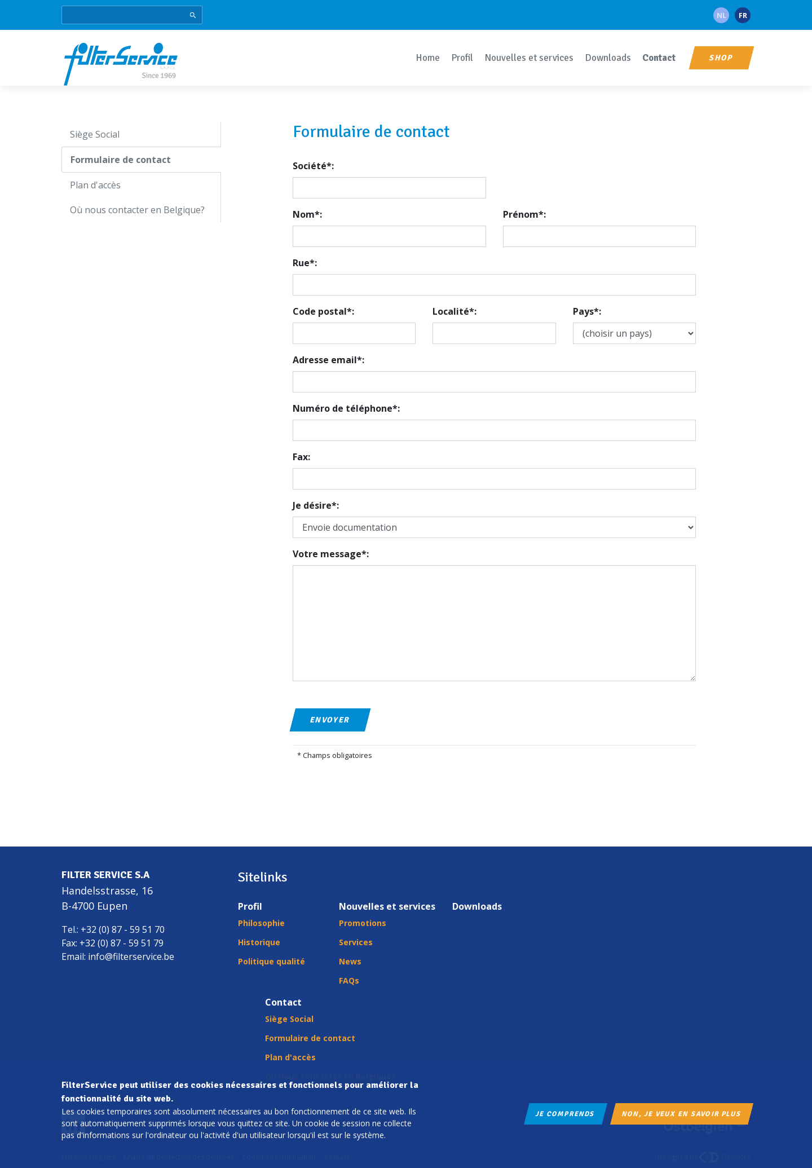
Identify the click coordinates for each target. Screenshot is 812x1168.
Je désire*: (316, 505)
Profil (462, 58)
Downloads (608, 58)
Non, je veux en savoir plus (682, 1113)
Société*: (313, 166)
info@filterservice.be (131, 956)
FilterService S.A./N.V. (120, 63)
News (350, 961)
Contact (659, 58)
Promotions (362, 923)
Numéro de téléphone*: (346, 408)
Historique (259, 942)
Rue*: (305, 263)
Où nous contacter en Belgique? (137, 210)
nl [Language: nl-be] (721, 15)
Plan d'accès (95, 185)
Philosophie (261, 923)
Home (428, 58)
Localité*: (454, 311)
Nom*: (307, 214)
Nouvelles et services (528, 58)
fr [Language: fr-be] (743, 15)
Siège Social (95, 134)
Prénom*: (524, 214)
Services (356, 942)
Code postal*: (323, 311)
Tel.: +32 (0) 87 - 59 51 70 (113, 929)
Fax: (301, 457)
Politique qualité (271, 961)
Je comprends (566, 1113)
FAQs (349, 980)
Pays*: (587, 311)
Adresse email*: (328, 360)
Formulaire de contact (120, 159)
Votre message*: (331, 554)
